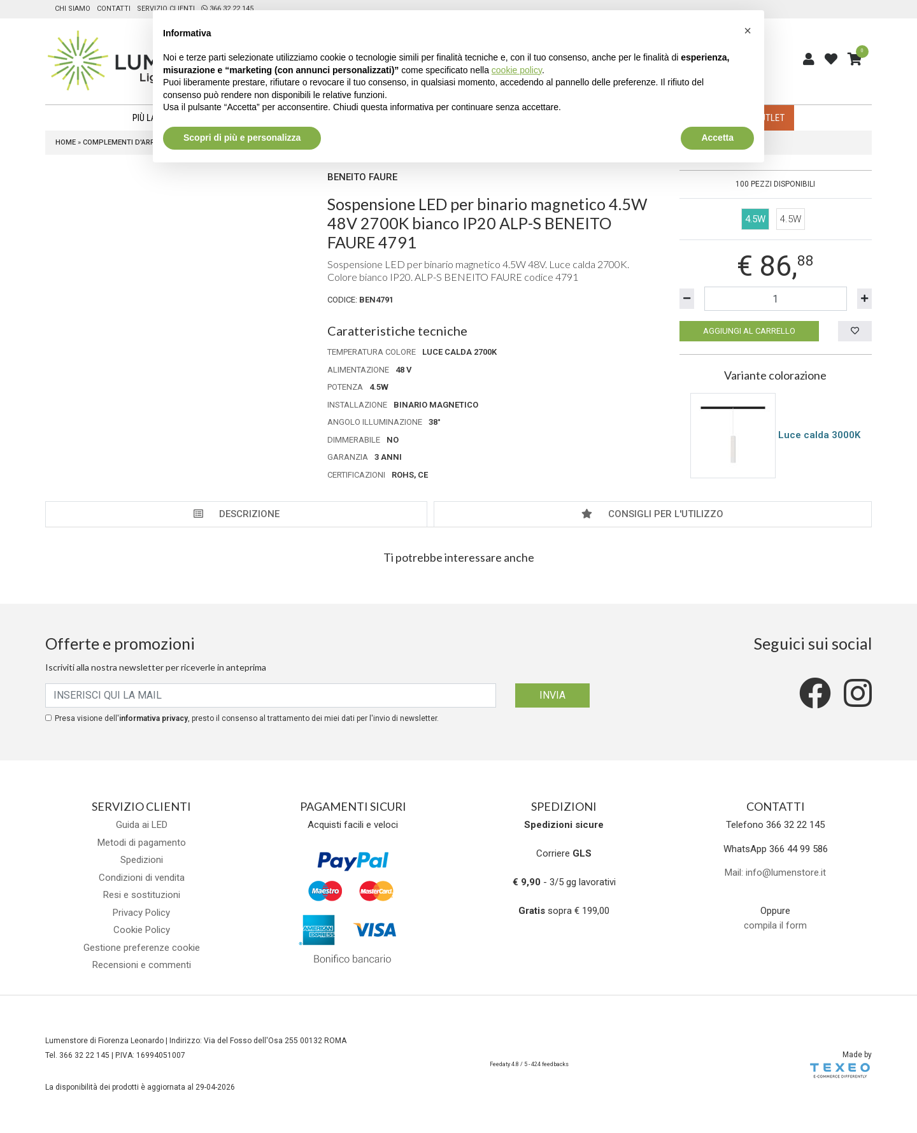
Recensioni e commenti (141, 965)
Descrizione (237, 514)
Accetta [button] (717, 137)
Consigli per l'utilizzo (652, 514)
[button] (747, 30)
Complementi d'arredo (126, 142)
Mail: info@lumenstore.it (775, 872)
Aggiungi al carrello (749, 331)
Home (65, 142)
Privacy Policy (141, 912)
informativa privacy (153, 718)
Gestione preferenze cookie (141, 947)
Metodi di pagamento (141, 842)
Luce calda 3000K (819, 434)
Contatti (114, 8)
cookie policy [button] (517, 70)
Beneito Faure (362, 177)
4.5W (790, 219)
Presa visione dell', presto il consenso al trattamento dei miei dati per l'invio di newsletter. (247, 718)
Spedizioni (141, 860)
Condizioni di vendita (142, 877)
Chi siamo (72, 8)
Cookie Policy (141, 930)
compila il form (775, 925)
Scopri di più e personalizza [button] (242, 137)
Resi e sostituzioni (141, 895)
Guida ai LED (141, 824)
